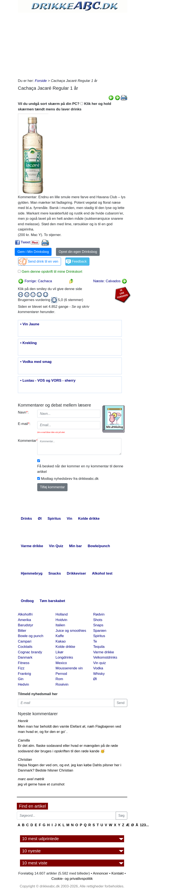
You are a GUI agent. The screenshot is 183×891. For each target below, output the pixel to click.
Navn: (23, 412)
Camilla (24, 740)
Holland (62, 614)
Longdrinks (64, 657)
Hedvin (23, 684)
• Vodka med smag (36, 362)
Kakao (61, 641)
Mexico (61, 663)
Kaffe (60, 636)
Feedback (79, 261)
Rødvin (99, 614)
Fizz (21, 668)
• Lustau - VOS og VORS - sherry (48, 380)
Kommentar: (26, 441)
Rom (59, 679)
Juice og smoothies (71, 631)
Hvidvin (61, 620)
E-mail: (24, 424)
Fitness (23, 663)
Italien (60, 625)
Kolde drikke (65, 647)
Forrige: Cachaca (35, 281)
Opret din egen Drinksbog (78, 252)
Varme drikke (103, 652)
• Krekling (28, 343)
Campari (24, 641)
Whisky (99, 674)
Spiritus (99, 636)
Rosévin (62, 684)
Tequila (99, 647)
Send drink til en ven (43, 261)
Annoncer (100, 873)
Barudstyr (25, 625)
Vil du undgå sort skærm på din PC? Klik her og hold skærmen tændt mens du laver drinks (64, 106)
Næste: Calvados (110, 281)
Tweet (25, 242)
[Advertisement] (72, 44)
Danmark (25, 657)
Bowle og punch (30, 636)
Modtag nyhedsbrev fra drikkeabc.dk (70, 479)
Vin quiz (99, 663)
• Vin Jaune (29, 324)
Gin (20, 679)
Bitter (22, 631)
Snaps (98, 625)
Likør (60, 652)
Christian (25, 760)
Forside (41, 81)
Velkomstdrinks (105, 657)
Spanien (99, 631)
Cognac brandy (30, 652)
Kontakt (117, 873)
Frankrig (24, 674)
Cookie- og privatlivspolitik (72, 879)
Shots (97, 620)
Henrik (23, 721)
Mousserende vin (69, 668)
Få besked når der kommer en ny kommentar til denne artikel (80, 469)
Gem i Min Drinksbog (33, 252)
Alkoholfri (25, 614)
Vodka (98, 668)
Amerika (24, 620)
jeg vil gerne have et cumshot (41, 784)
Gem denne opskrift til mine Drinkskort (51, 272)
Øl (95, 679)
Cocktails (25, 647)
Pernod (61, 674)
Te (95, 641)
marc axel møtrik (31, 779)
